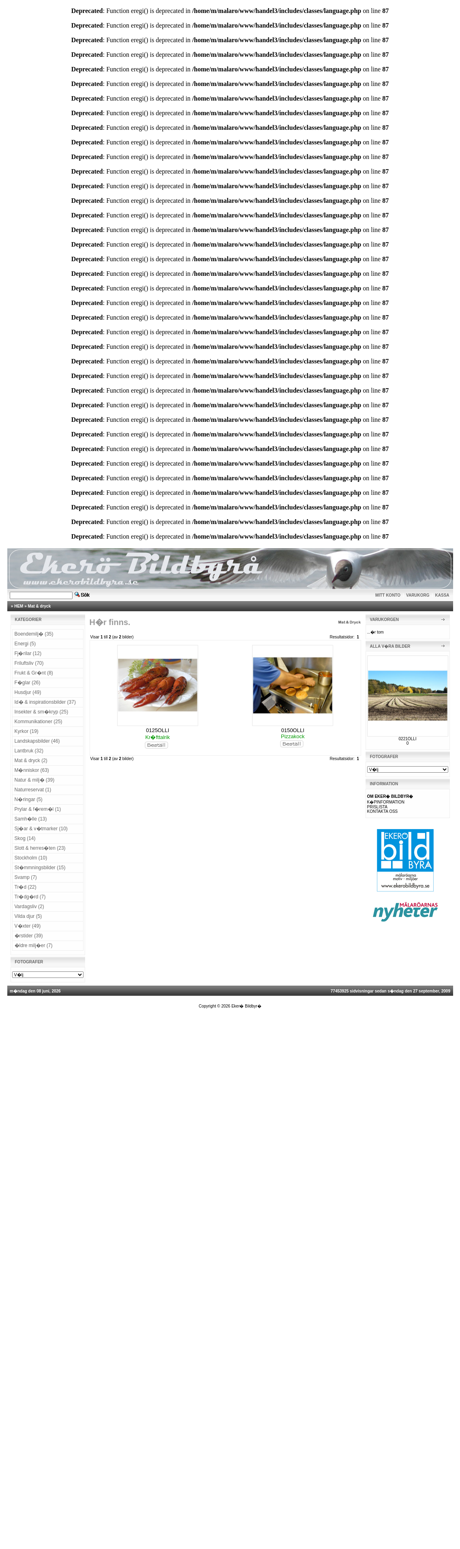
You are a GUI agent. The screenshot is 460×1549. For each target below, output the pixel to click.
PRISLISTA (377, 807)
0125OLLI (157, 730)
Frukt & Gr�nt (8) (34, 673)
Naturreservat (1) (33, 790)
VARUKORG (418, 595)
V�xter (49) (28, 926)
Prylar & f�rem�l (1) (38, 809)
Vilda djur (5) (28, 916)
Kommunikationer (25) (38, 721)
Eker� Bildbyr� (246, 1006)
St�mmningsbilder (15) (40, 867)
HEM (18, 606)
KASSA (442, 595)
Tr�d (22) (25, 887)
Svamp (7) (26, 877)
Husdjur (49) (28, 692)
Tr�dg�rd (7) (30, 897)
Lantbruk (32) (29, 751)
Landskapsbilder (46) (37, 741)
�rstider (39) (29, 936)
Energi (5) (25, 644)
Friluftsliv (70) (29, 663)
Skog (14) (25, 838)
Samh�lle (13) (31, 819)
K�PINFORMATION (386, 802)
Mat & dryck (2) (31, 760)
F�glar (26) (28, 682)
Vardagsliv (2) (29, 906)
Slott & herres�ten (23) (40, 848)
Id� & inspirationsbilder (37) (45, 702)
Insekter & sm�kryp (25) (41, 712)
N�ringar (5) (29, 799)
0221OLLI (408, 739)
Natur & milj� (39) (35, 780)
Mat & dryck (39, 606)
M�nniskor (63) (32, 770)
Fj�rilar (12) (28, 653)
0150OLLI (292, 730)
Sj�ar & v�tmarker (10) (41, 828)
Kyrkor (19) (27, 731)
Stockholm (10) (31, 858)
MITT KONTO (387, 595)
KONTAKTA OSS (382, 811)
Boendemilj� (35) (34, 634)
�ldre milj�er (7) (34, 945)
